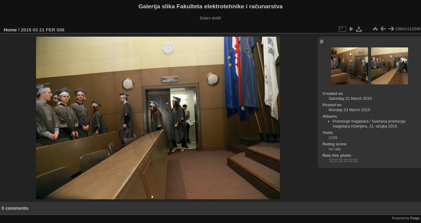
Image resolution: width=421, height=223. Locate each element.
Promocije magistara (351, 121)
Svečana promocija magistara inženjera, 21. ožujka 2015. (369, 123)
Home (10, 29)
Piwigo (415, 218)
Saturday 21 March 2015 (350, 98)
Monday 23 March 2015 (349, 109)
